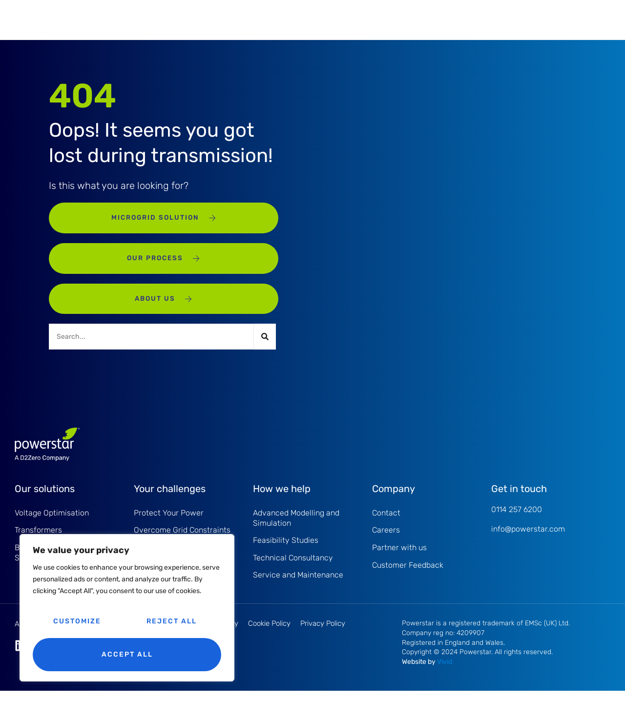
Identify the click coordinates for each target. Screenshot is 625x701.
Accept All (127, 654)
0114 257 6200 (516, 516)
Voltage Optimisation (52, 520)
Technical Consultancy (293, 567)
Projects (283, 19)
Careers (386, 538)
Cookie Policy (269, 633)
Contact (386, 520)
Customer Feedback (407, 574)
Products (125, 19)
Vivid (444, 672)
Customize (77, 621)
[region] (127, 607)
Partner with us (399, 556)
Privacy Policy (322, 633)
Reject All (171, 621)
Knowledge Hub (392, 19)
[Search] (265, 344)
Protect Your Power (169, 520)
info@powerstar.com (528, 536)
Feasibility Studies (285, 549)
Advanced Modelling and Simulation (296, 526)
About (328, 19)
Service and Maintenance (207, 19)
